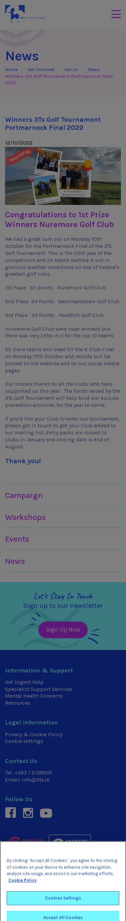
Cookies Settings (63, 902)
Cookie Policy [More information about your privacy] (22, 884)
